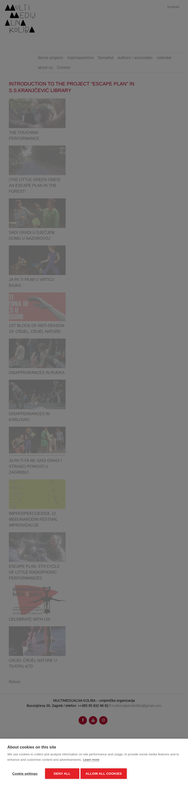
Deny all (62, 773)
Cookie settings (25, 773)
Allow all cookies (105, 773)
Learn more (91, 760)
